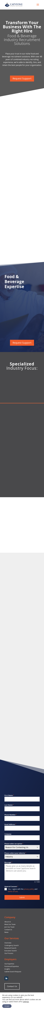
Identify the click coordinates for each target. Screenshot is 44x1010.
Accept (7, 1006)
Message (8, 862)
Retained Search (10, 948)
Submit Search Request (12, 971)
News (6, 932)
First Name (9, 795)
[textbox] (19, 847)
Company (7, 834)
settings (26, 1002)
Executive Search (10, 951)
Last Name (9, 805)
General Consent (11, 887)
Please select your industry (15, 853)
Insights (7, 969)
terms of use (13, 891)
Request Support (22, 78)
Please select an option (13, 844)
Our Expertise (9, 964)
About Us (7, 922)
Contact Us (8, 929)
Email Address (10, 824)
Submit (22, 897)
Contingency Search (11, 945)
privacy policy (29, 889)
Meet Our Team (9, 924)
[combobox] (22, 847)
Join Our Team (9, 927)
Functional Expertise (11, 966)
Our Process (8, 953)
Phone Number (10, 815)
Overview (7, 943)
